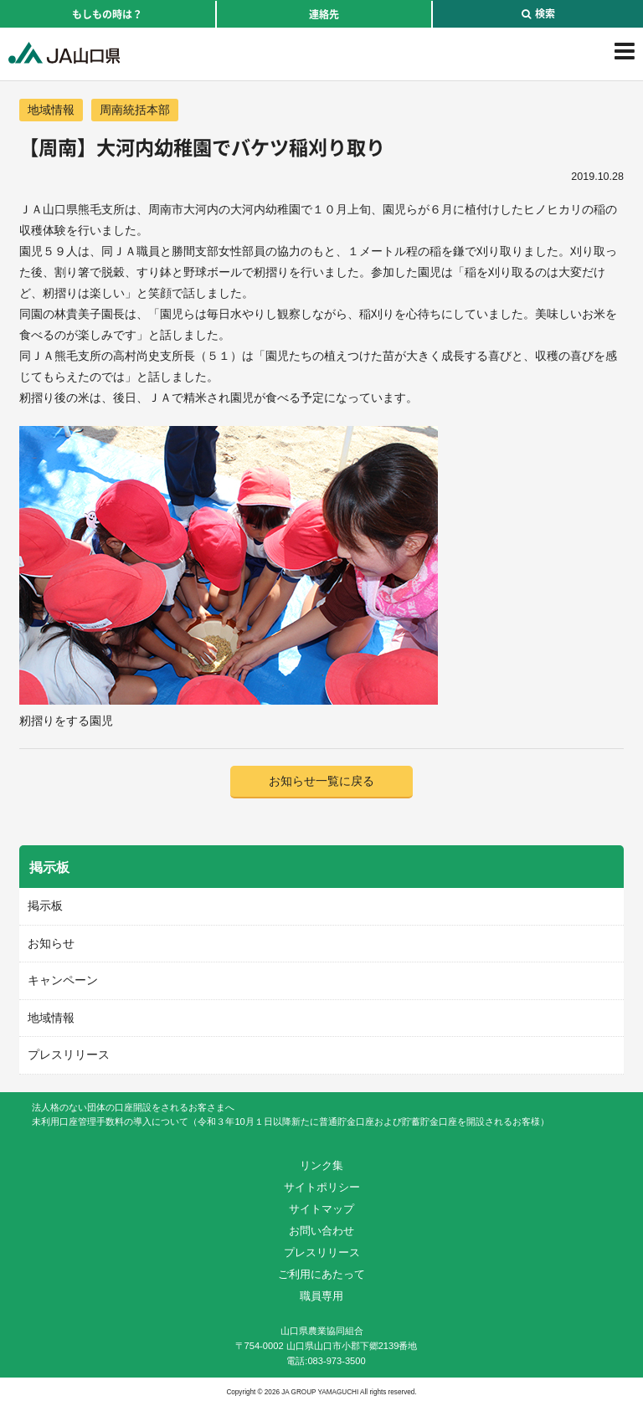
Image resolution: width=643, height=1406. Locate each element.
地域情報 (51, 109)
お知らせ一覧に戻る (321, 781)
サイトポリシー (322, 1187)
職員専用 (321, 1296)
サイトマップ (321, 1209)
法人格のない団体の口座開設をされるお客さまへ (133, 1107)
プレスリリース (69, 1054)
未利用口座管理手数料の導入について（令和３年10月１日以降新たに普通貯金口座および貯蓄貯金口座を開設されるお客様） (290, 1121)
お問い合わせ (321, 1230)
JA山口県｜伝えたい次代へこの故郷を (64, 53)
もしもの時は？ (107, 14)
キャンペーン (63, 980)
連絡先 (324, 14)
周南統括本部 (135, 109)
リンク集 (321, 1165)
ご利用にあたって (321, 1274)
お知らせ (51, 943)
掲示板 (45, 905)
